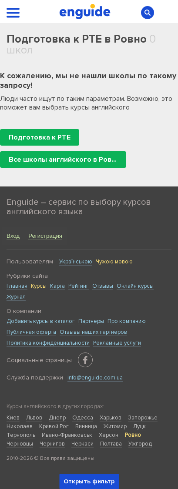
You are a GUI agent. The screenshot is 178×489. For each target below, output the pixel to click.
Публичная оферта (31, 332)
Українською (75, 261)
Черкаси (82, 443)
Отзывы (102, 286)
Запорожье (143, 417)
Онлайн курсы (135, 286)
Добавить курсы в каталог (41, 321)
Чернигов (52, 443)
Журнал (16, 296)
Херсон (108, 435)
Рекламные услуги (117, 342)
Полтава (111, 443)
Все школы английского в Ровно (64, 159)
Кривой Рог (54, 426)
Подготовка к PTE (40, 137)
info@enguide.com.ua (95, 377)
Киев (13, 417)
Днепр (57, 417)
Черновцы (20, 443)
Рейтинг (78, 286)
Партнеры (91, 321)
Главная (17, 286)
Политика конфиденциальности (48, 342)
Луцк (139, 426)
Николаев (20, 426)
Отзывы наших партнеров (93, 332)
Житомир (115, 426)
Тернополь (21, 435)
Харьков (110, 417)
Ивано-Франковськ (67, 435)
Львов (34, 417)
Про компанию (126, 321)
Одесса (82, 417)
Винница (86, 426)
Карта (57, 286)
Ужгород (140, 443)
